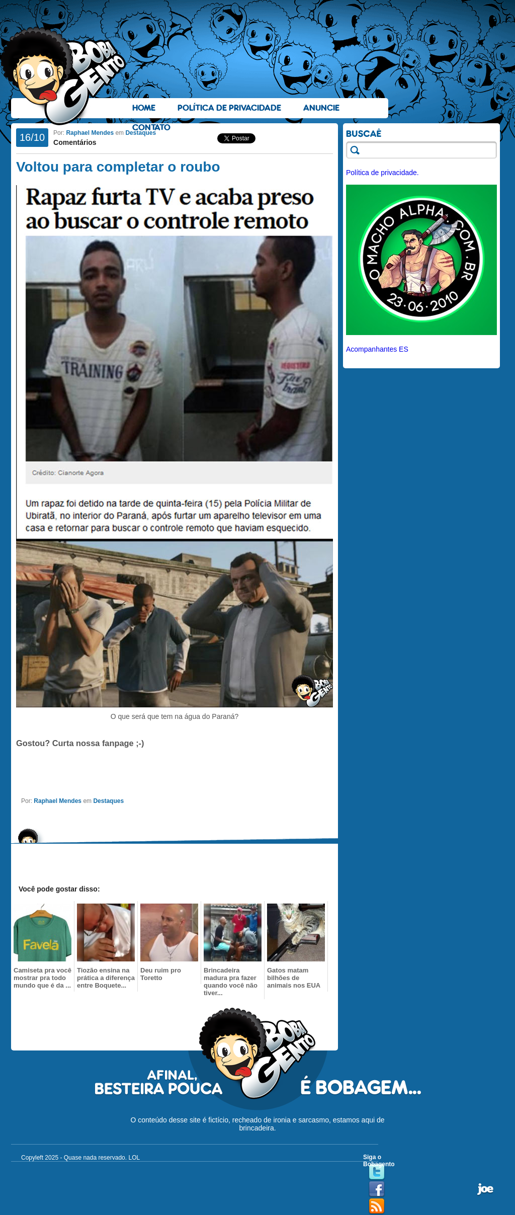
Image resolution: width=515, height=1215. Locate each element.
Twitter (376, 1172)
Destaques (140, 132)
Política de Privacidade (229, 108)
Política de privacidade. (382, 173)
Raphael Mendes (90, 132)
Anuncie (321, 108)
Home (143, 108)
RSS (376, 1206)
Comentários (75, 142)
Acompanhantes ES (377, 349)
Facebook (376, 1189)
